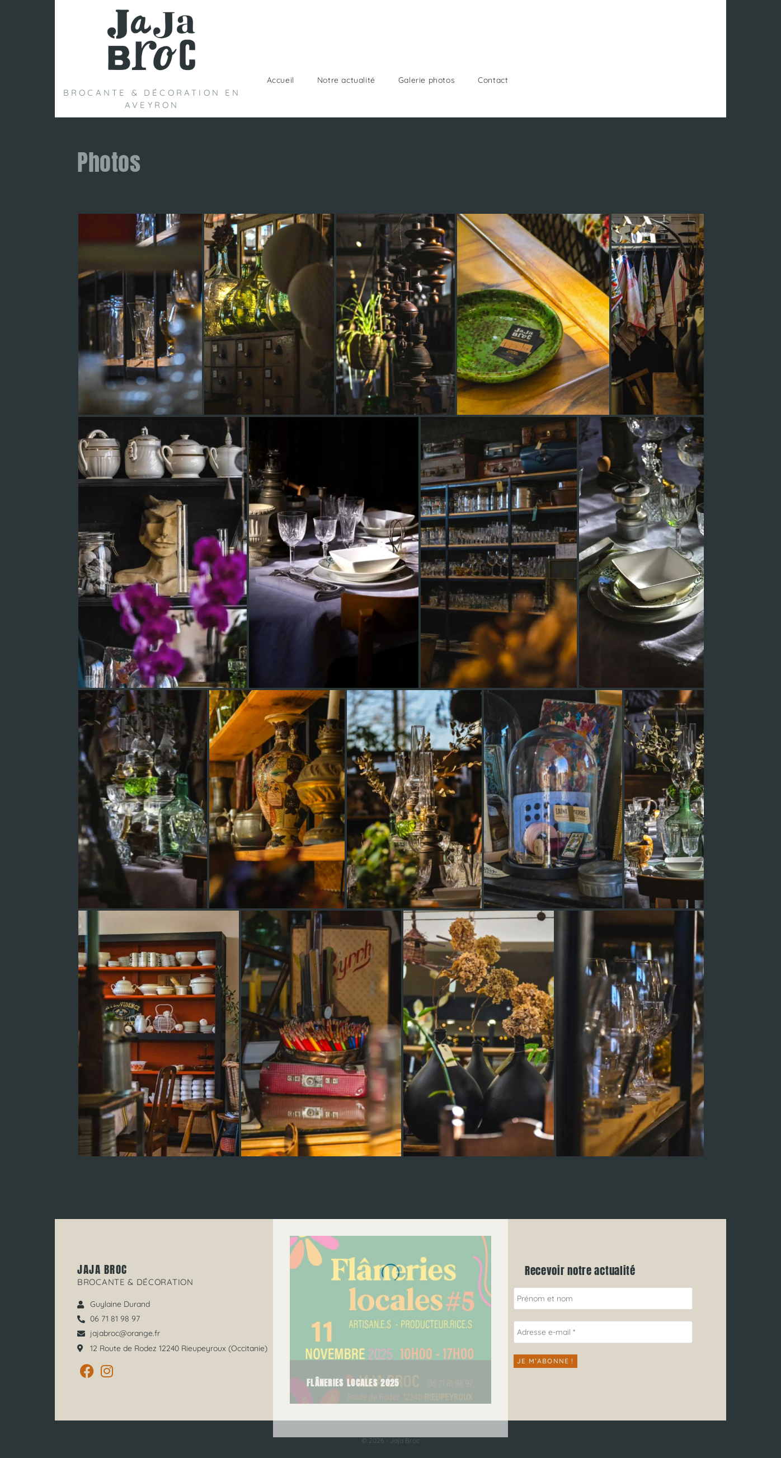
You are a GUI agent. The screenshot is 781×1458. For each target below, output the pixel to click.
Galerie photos (426, 80)
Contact (493, 80)
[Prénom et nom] (603, 1298)
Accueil (280, 80)
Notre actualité (346, 80)
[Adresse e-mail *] (603, 1332)
